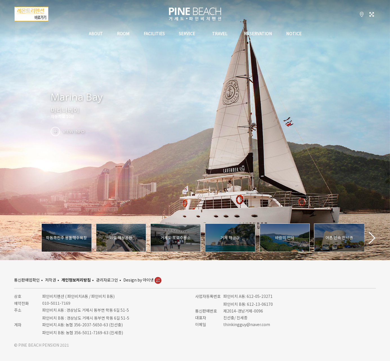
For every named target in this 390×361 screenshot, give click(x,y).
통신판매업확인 (27, 280)
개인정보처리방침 (76, 280)
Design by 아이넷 (142, 280)
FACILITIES (154, 34)
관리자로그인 (107, 280)
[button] (371, 238)
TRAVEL (219, 34)
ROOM (123, 34)
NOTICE (294, 34)
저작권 (50, 280)
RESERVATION (258, 34)
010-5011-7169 (56, 303)
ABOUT (96, 34)
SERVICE (187, 34)
